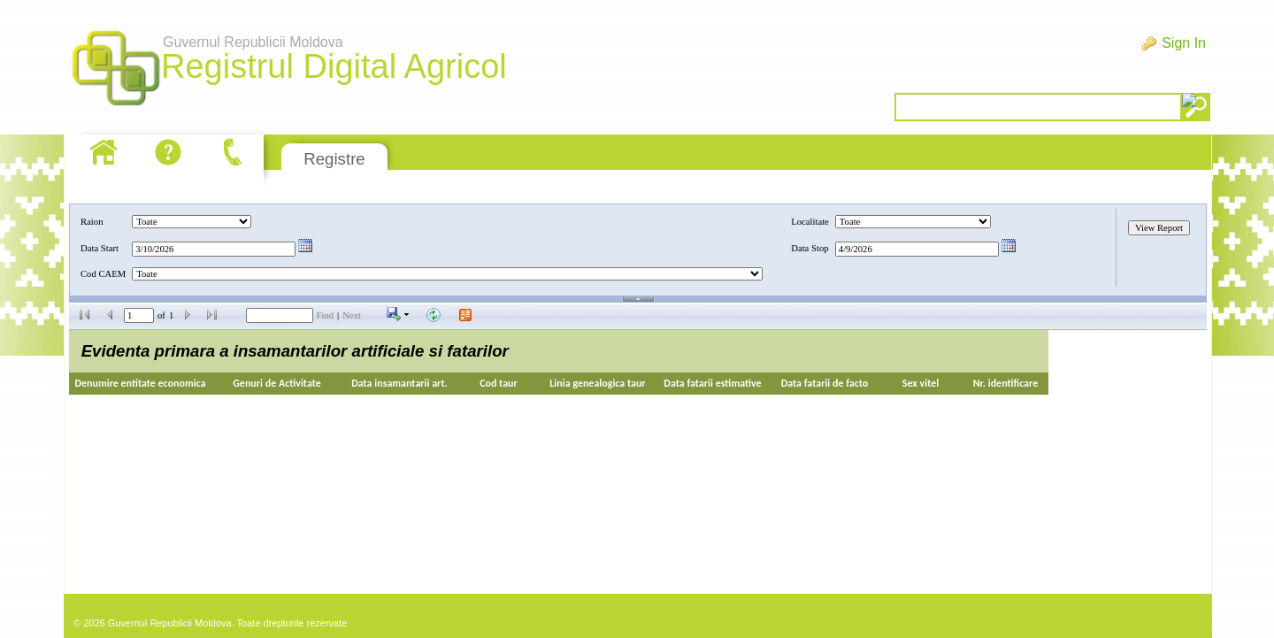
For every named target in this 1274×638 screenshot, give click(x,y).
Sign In (1184, 42)
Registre (334, 159)
